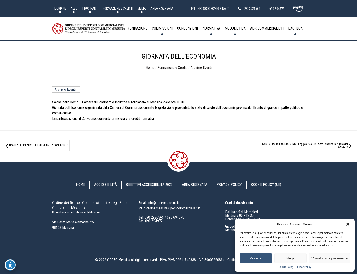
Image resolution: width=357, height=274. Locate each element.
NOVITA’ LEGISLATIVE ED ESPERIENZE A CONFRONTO (39, 145)
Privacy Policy (303, 267)
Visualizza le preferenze (329, 258)
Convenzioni (187, 28)
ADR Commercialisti (267, 28)
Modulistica (235, 28)
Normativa (211, 28)
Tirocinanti (90, 8)
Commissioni (162, 28)
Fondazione (137, 28)
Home (150, 67)
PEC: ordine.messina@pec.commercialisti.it (169, 208)
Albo (74, 8)
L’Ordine (60, 8)
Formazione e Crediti (118, 8)
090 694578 (175, 217)
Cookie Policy (286, 267)
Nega (290, 258)
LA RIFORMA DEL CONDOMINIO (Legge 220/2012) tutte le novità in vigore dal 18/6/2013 (305, 145)
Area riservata (161, 8)
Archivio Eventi (201, 67)
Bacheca (295, 28)
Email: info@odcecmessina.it (159, 203)
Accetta (255, 258)
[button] (348, 224)
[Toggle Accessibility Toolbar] (10, 264)
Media (142, 8)
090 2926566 (154, 217)
